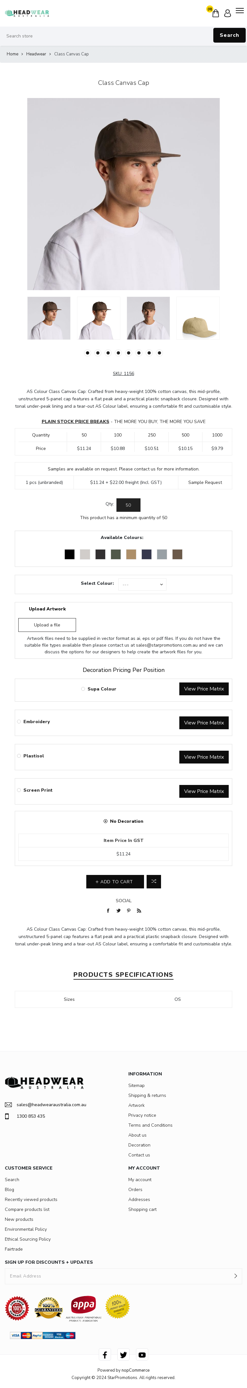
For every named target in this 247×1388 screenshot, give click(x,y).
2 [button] (98, 353)
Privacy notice (142, 1115)
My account (139, 1180)
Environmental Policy (26, 1229)
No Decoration (126, 821)
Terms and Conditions (150, 1125)
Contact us (139, 1155)
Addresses (139, 1199)
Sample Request (205, 482)
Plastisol (33, 756)
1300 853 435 (25, 1116)
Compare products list (27, 1209)
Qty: (110, 504)
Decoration (139, 1145)
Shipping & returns (147, 1095)
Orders (135, 1190)
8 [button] (159, 353)
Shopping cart (142, 1209)
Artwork (136, 1105)
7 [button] (149, 353)
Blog (9, 1190)
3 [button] (108, 353)
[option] (49, 318)
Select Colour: (97, 583)
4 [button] (118, 353)
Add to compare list (154, 881)
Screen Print (38, 790)
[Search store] (123, 36)
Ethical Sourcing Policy (28, 1239)
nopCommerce (135, 1370)
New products (19, 1219)
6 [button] (139, 353)
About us (137, 1135)
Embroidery (36, 722)
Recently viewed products (31, 1199)
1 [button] (87, 353)
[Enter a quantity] (128, 505)
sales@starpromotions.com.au (167, 645)
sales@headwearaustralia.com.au (45, 1105)
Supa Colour (102, 689)
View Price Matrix (204, 688)
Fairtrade (14, 1249)
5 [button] (128, 353)
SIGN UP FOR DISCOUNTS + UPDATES (49, 1262)
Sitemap (136, 1085)
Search (229, 35)
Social (124, 901)
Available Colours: (122, 538)
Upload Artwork (47, 609)
